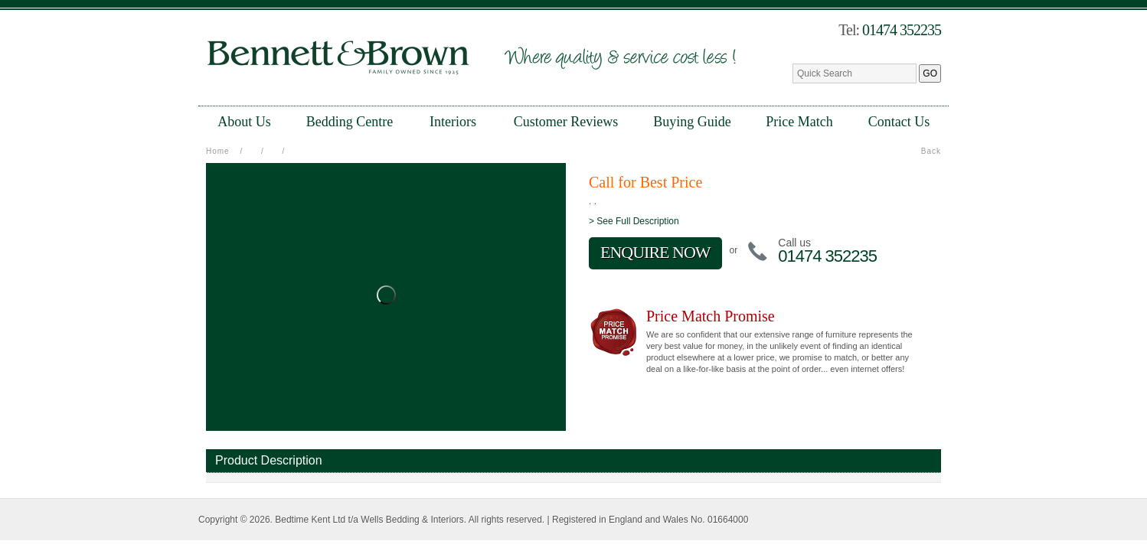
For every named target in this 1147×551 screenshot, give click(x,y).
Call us (794, 242)
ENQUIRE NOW (655, 252)
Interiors (453, 121)
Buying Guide (692, 121)
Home (218, 151)
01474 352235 (901, 29)
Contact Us (899, 121)
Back (931, 151)
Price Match (799, 121)
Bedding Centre (349, 121)
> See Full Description (634, 221)
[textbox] (854, 73)
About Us (244, 121)
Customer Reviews (566, 121)
